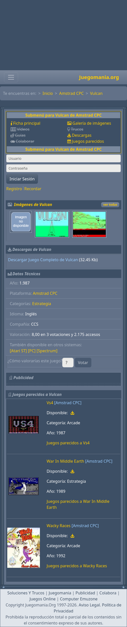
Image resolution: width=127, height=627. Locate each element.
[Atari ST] (18, 351)
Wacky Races (59, 525)
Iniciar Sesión (22, 179)
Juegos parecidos (88, 141)
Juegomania (60, 593)
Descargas (81, 135)
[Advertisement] (63, 35)
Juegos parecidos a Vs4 (68, 443)
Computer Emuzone (79, 599)
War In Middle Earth (65, 461)
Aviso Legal (89, 605)
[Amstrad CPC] (67, 402)
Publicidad (85, 593)
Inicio (48, 93)
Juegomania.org (99, 77)
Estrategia (41, 303)
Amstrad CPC (71, 93)
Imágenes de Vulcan (33, 204)
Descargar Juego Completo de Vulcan (43, 259)
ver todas (110, 204)
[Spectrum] (47, 351)
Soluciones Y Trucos (25, 593)
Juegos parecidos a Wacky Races (77, 566)
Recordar (32, 188)
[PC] (31, 351)
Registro (14, 188)
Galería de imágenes (91, 123)
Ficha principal (26, 123)
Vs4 (50, 402)
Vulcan (96, 93)
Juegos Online (42, 599)
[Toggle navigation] (11, 77)
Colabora (107, 593)
